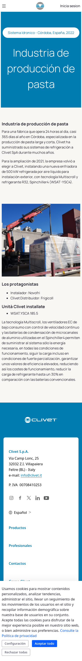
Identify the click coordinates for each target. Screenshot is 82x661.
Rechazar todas (16, 652)
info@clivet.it (31, 475)
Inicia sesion (70, 5)
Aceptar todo (44, 643)
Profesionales (20, 545)
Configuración (15, 643)
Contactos (17, 563)
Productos (17, 527)
